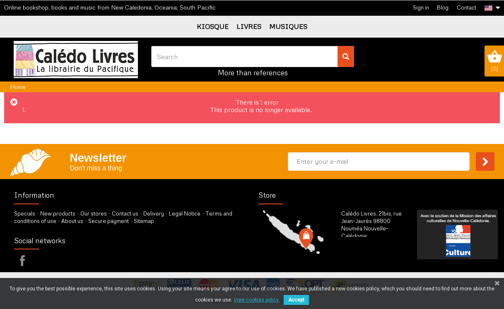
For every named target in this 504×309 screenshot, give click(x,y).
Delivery (153, 213)
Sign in (421, 7)
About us (72, 221)
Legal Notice (184, 213)
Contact (466, 7)
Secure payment (108, 221)
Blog (443, 7)
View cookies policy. (257, 300)
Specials (24, 213)
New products (57, 213)
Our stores (93, 213)
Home (18, 86)
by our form (377, 256)
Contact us (125, 213)
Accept (296, 300)
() (494, 61)
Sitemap (144, 221)
